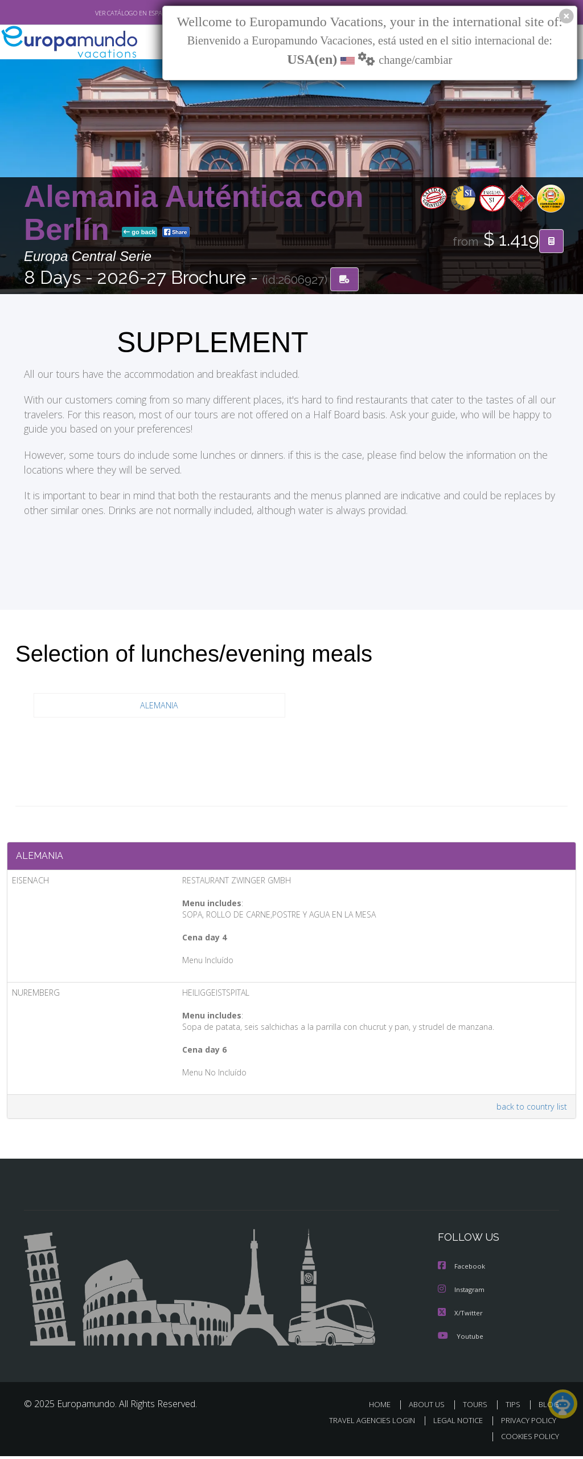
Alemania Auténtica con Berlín (194, 214)
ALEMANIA (159, 706)
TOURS (477, 1408)
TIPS (514, 1408)
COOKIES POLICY (527, 1440)
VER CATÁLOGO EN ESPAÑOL (108, 13)
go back (139, 233)
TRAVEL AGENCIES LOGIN (363, 1424)
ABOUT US (430, 1408)
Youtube (460, 1339)
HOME (384, 1408)
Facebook (462, 1271)
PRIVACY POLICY (525, 1424)
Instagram (462, 1294)
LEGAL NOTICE (452, 1424)
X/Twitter (460, 1317)
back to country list (530, 1111)
